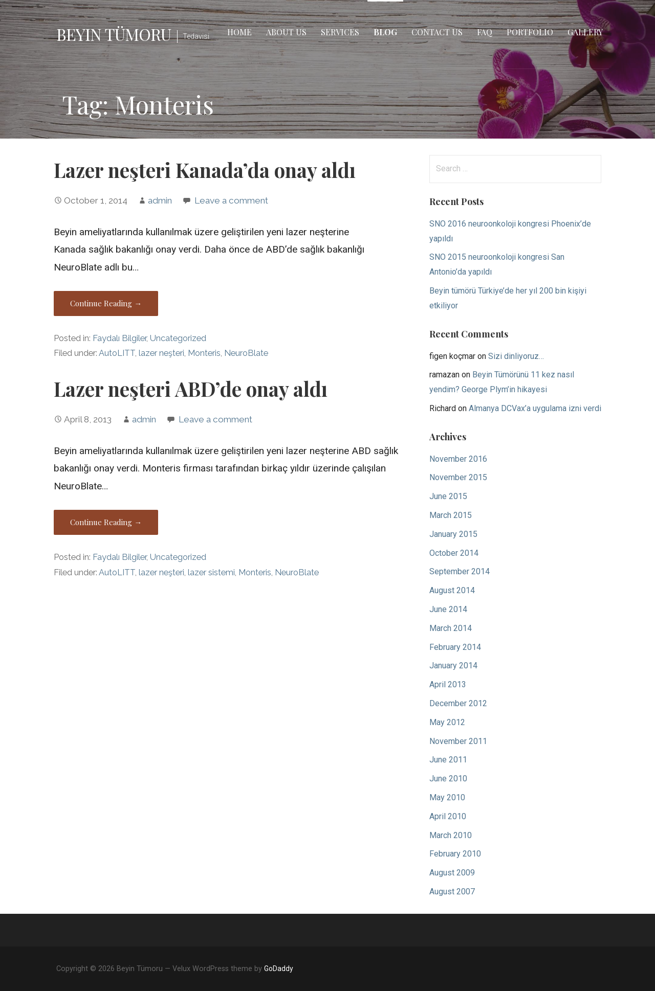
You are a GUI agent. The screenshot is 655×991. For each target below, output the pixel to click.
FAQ (484, 32)
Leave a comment (231, 200)
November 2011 (458, 741)
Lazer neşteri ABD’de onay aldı (191, 388)
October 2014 (453, 553)
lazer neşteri (161, 353)
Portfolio (530, 32)
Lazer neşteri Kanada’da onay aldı (205, 169)
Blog (385, 32)
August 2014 (452, 590)
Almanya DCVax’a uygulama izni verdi (535, 408)
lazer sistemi (211, 572)
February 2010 (455, 854)
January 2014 (453, 665)
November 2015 (458, 477)
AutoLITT (117, 353)
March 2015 (450, 515)
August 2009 (452, 872)
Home (239, 32)
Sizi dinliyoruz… (516, 356)
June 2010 (448, 778)
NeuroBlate (246, 353)
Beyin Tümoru (113, 34)
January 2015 (453, 534)
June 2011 (448, 759)
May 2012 (447, 722)
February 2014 (455, 647)
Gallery (585, 32)
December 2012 (458, 703)
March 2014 (450, 628)
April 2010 (447, 816)
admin (160, 200)
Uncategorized (178, 338)
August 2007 (452, 891)
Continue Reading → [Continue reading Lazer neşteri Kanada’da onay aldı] (106, 303)
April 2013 (447, 684)
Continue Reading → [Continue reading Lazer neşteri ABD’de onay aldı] (106, 522)
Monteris (204, 353)
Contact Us (437, 32)
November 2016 (458, 459)
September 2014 (459, 571)
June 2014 (448, 609)
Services (340, 32)
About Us (286, 32)
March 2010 (450, 835)
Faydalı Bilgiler (119, 338)
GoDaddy (278, 968)
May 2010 (447, 797)
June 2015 (448, 496)
